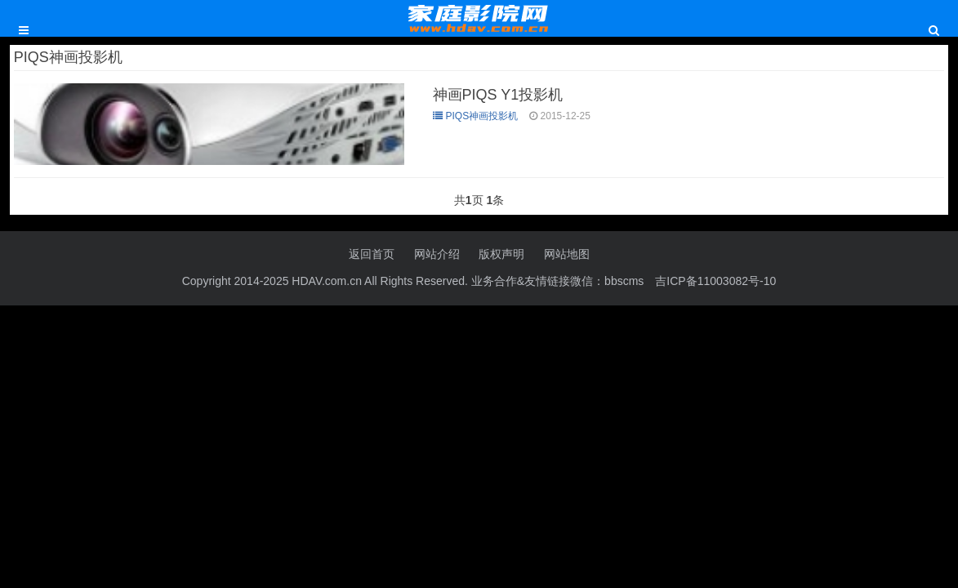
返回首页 (371, 254)
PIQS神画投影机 (476, 116)
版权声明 (501, 254)
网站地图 (567, 254)
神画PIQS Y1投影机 (498, 95)
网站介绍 (437, 254)
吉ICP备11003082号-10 (715, 280)
